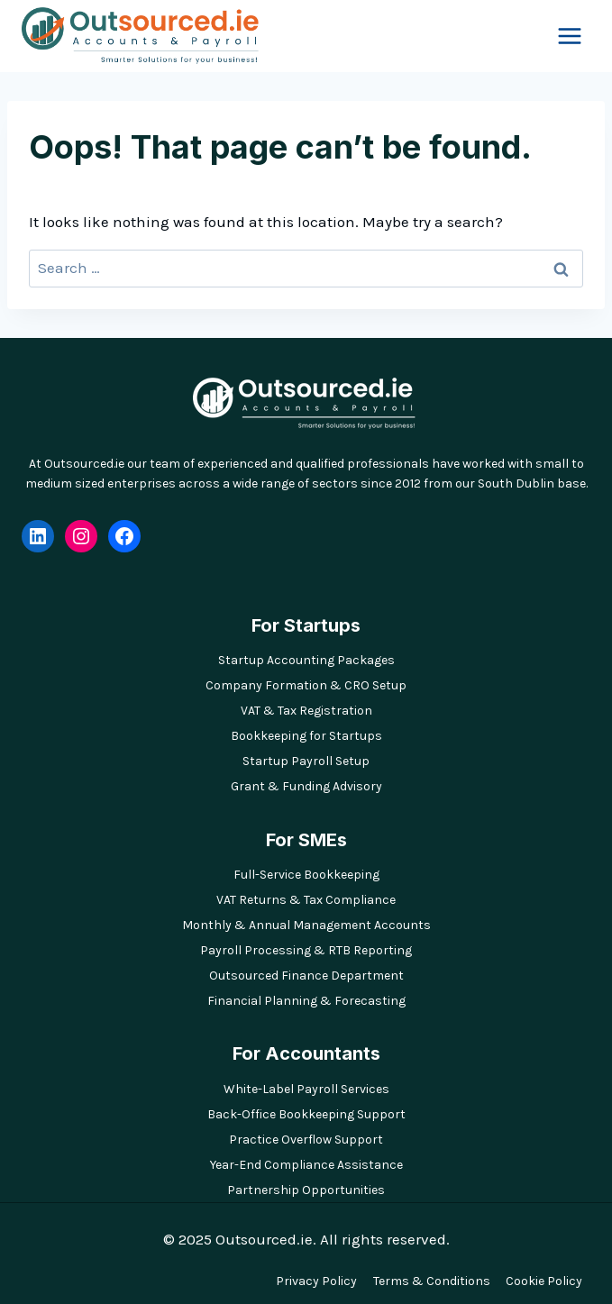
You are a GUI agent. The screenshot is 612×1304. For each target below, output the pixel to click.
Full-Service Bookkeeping (306, 874)
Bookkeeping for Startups (306, 735)
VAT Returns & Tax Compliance (306, 899)
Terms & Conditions (431, 1281)
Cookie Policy (544, 1281)
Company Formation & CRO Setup (306, 685)
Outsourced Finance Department (306, 975)
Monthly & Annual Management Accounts (306, 925)
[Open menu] (569, 35)
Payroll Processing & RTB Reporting (306, 950)
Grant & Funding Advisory (306, 786)
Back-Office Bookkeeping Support (306, 1114)
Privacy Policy (316, 1281)
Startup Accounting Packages (306, 660)
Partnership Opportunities (306, 1190)
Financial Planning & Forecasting (306, 1000)
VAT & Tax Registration (306, 710)
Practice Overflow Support (306, 1139)
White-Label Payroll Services (306, 1089)
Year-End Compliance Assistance (306, 1164)
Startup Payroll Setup (306, 761)
